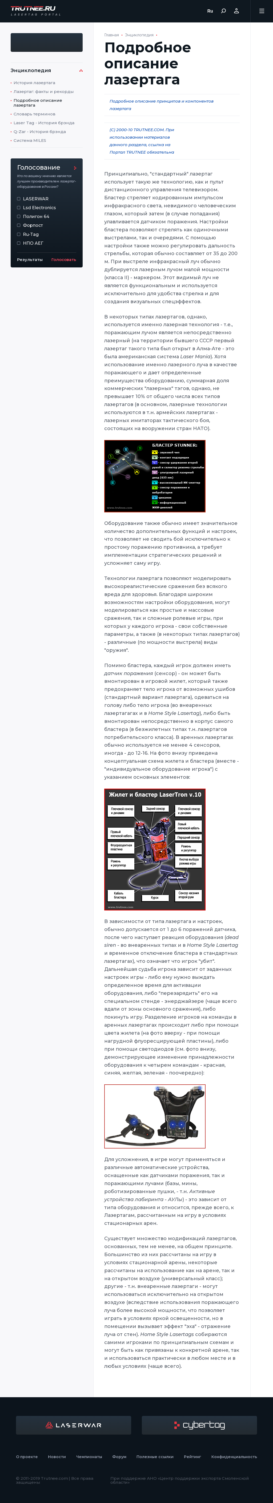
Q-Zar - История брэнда (40, 131)
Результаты (30, 260)
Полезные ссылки (155, 1456)
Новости (57, 1456)
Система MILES (30, 140)
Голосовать (63, 260)
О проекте (27, 1456)
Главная (111, 35)
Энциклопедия (139, 35)
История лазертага (34, 82)
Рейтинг (192, 1456)
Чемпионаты (89, 1456)
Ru (210, 11)
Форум (119, 1456)
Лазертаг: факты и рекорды (44, 91)
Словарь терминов (34, 113)
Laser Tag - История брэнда (44, 122)
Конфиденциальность (234, 1456)
